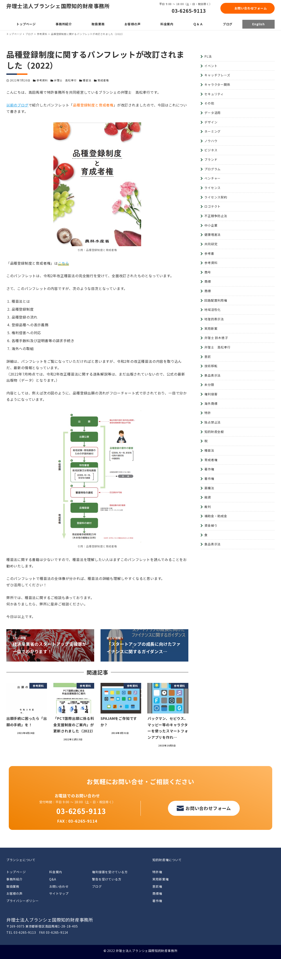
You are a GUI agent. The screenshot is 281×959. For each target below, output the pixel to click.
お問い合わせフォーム (250, 8)
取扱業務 (12, 886)
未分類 (209, 384)
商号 (207, 272)
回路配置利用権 (215, 300)
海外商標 (210, 403)
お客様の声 (14, 893)
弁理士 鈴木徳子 (216, 338)
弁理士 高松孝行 (65, 80)
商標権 (157, 893)
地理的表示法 (214, 319)
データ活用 (212, 112)
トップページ (16, 872)
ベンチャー (212, 178)
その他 (209, 103)
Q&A (52, 879)
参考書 (209, 253)
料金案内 (55, 872)
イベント (210, 66)
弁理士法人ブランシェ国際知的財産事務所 (58, 6)
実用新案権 (160, 879)
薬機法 (209, 488)
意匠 (207, 356)
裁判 (207, 506)
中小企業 (210, 225)
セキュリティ (214, 94)
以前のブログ (17, 105)
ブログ (97, 886)
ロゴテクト (212, 206)
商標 (207, 281)
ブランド (210, 159)
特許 (207, 413)
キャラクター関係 (217, 84)
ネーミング (212, 131)
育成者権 (103, 80)
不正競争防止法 (215, 216)
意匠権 (157, 886)
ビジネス (210, 150)
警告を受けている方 (106, 879)
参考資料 (42, 80)
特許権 (157, 872)
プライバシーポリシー (22, 900)
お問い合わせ (59, 886)
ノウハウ (210, 141)
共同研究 (210, 244)
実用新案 (210, 328)
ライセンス (212, 187)
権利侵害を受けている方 (110, 872)
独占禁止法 (212, 422)
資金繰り (210, 525)
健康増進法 (212, 234)
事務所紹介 (14, 879)
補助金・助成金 (215, 516)
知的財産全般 (214, 431)
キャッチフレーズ (217, 75)
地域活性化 (212, 309)
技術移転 (210, 366)
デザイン (210, 122)
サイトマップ (59, 893)
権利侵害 (210, 394)
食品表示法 (212, 544)
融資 (207, 497)
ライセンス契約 (215, 197)
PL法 (208, 56)
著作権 (209, 469)
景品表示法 (212, 375)
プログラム (212, 169)
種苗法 (87, 80)
